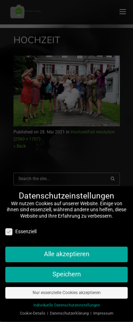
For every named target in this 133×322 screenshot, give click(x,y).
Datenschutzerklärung (70, 311)
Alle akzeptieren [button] (66, 251)
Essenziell (21, 229)
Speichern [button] (66, 271)
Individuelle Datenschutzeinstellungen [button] (66, 302)
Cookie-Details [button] (33, 311)
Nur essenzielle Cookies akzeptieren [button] (67, 290)
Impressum (103, 311)
